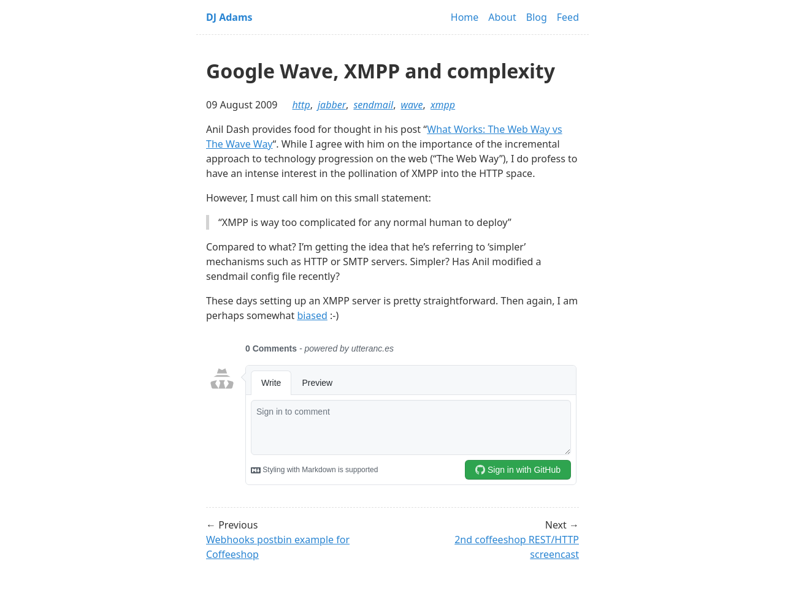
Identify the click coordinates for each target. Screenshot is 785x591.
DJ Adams (229, 17)
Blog (536, 17)
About (502, 17)
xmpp (443, 104)
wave (411, 104)
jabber (332, 104)
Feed (568, 17)
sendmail (373, 104)
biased (312, 315)
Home (465, 17)
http (301, 104)
